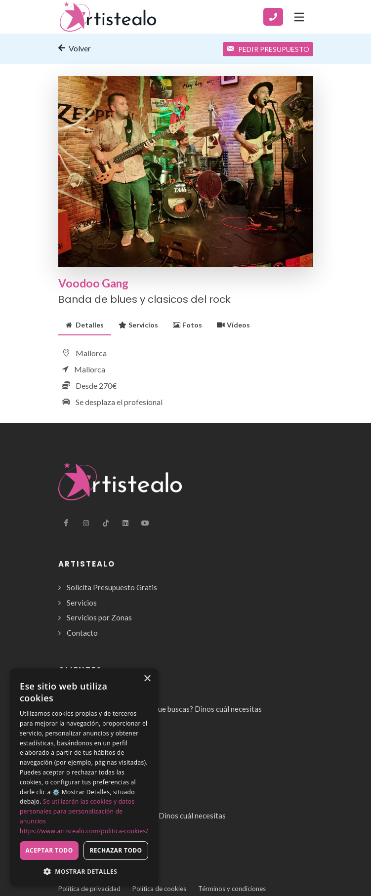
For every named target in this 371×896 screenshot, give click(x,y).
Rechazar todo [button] (115, 850)
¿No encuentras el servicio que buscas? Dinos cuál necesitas (164, 708)
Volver (74, 48)
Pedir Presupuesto (268, 49)
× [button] (147, 679)
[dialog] (84, 777)
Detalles (85, 324)
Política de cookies (159, 889)
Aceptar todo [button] (49, 850)
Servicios (138, 324)
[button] (84, 871)
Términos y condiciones (232, 889)
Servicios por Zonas (99, 617)
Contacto (82, 632)
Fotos (187, 324)
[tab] (84, 325)
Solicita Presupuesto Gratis (112, 587)
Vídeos (233, 324)
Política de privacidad (89, 889)
